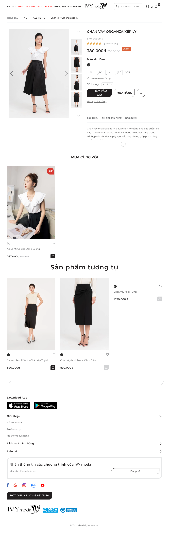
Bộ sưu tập (60, 7)
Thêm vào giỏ (99, 92)
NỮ (8, 7)
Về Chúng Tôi (74, 7)
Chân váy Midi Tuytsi (126, 291)
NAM (14, 7)
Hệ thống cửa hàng (18, 435)
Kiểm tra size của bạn (99, 78)
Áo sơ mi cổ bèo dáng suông (24, 249)
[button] (11, 73)
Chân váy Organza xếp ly (65, 17)
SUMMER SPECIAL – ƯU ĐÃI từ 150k (35, 7)
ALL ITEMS (39, 17)
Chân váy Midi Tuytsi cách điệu (78, 360)
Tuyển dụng (14, 429)
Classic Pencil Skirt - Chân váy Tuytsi (28, 360)
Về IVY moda (14, 422)
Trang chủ (12, 17)
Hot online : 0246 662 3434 (29, 495)
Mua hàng (125, 92)
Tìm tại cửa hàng (96, 101)
